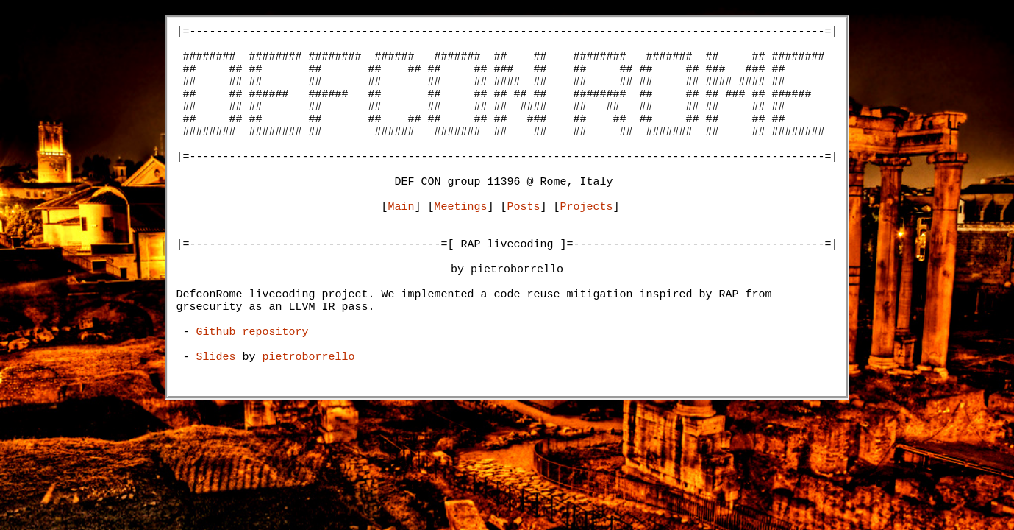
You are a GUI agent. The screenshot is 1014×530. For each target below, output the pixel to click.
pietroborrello (309, 416)
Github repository (252, 386)
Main (401, 239)
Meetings (461, 239)
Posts (523, 239)
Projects (586, 239)
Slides (216, 416)
